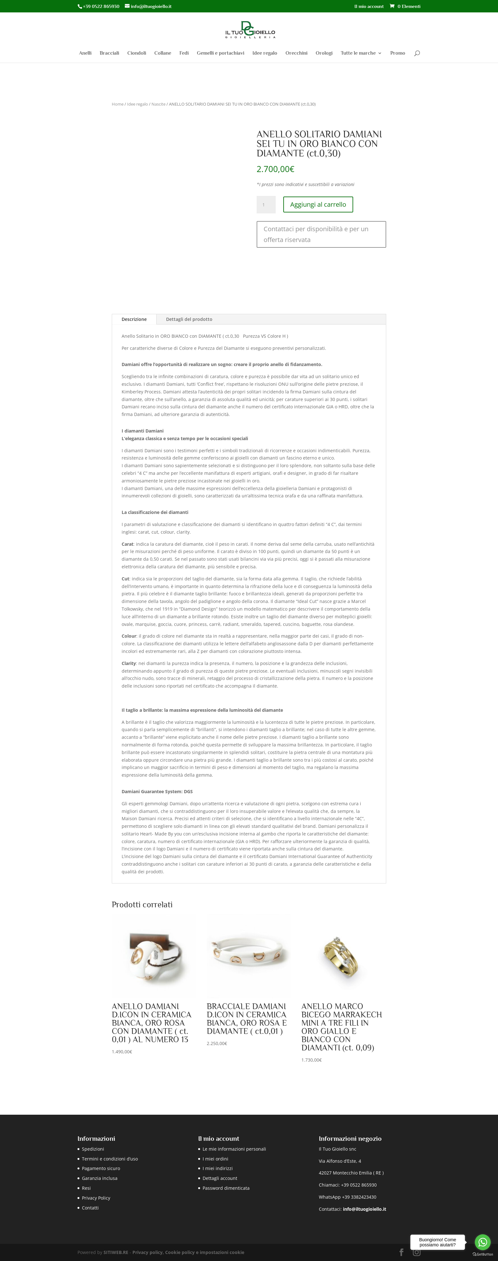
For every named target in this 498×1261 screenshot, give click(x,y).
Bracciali (109, 53)
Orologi (324, 53)
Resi (86, 1188)
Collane (162, 53)
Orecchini (296, 53)
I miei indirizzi (218, 1168)
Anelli (85, 53)
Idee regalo (264, 53)
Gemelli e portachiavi (220, 53)
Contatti (90, 1208)
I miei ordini (215, 1159)
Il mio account (369, 6)
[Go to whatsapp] (483, 1242)
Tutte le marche (358, 53)
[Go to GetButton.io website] (483, 1254)
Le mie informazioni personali (234, 1149)
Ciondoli (136, 53)
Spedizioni (93, 1149)
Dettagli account (220, 1178)
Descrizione (134, 319)
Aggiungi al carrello (318, 204)
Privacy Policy (96, 1198)
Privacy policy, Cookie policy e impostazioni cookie (188, 1252)
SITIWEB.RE (116, 1252)
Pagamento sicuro (101, 1168)
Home (118, 104)
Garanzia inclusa (100, 1178)
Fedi (184, 53)
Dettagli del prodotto (189, 319)
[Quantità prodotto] (266, 205)
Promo (397, 53)
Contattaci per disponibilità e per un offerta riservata (316, 234)
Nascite (158, 104)
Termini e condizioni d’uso (110, 1159)
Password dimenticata (226, 1188)
